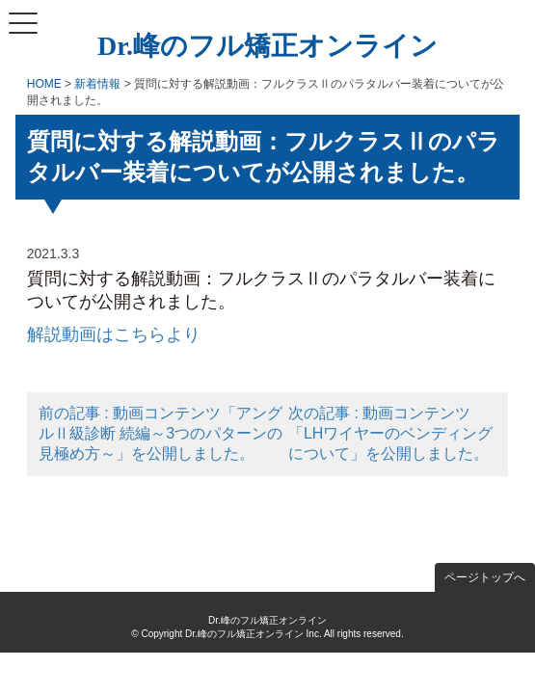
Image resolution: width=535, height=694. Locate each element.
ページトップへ (484, 577)
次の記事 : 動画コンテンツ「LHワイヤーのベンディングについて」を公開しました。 (390, 433)
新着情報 (97, 84)
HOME (44, 84)
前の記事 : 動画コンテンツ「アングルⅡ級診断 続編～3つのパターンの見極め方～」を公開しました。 (160, 433)
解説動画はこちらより (114, 334)
